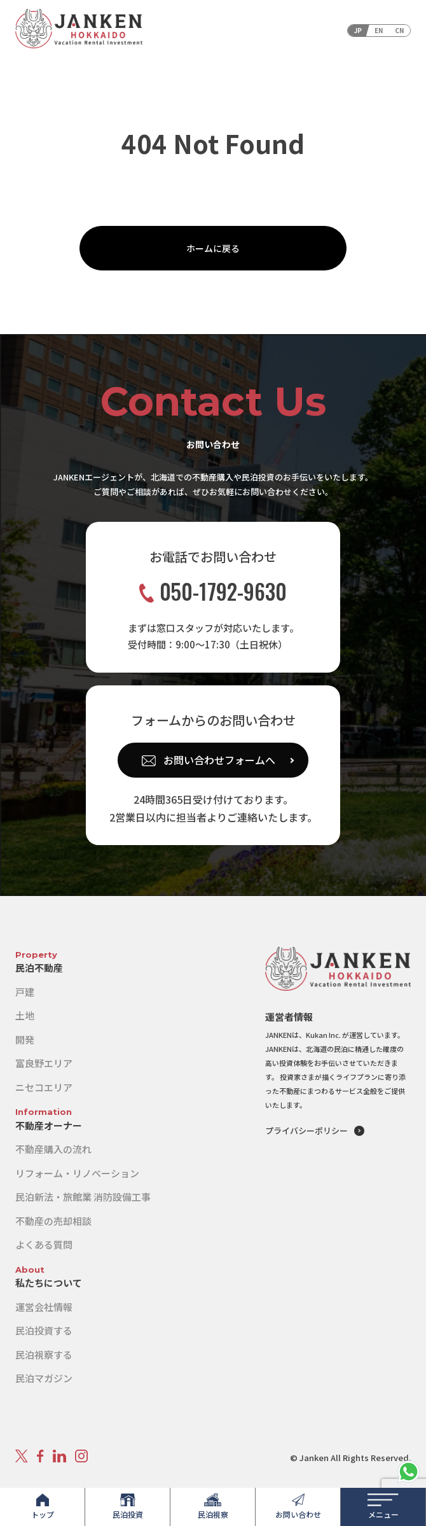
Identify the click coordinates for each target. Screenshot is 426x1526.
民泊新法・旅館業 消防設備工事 (83, 1196)
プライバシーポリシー (306, 1130)
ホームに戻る (213, 248)
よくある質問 (43, 1244)
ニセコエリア (43, 1087)
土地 (24, 1015)
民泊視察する (43, 1354)
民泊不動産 (39, 967)
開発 (24, 1039)
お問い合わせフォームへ (219, 759)
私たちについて (48, 1282)
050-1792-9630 (213, 591)
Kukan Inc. (323, 1035)
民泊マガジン (43, 1378)
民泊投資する (43, 1330)
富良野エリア (43, 1063)
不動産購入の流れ (53, 1149)
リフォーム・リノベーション (77, 1173)
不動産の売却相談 (53, 1221)
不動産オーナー (48, 1125)
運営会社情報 (43, 1306)
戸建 (24, 991)
